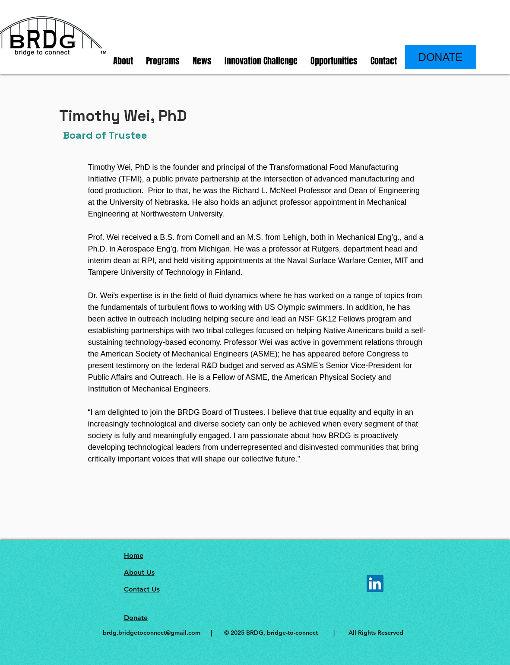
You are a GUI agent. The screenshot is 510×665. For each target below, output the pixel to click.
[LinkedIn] (375, 583)
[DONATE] (440, 57)
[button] (123, 61)
